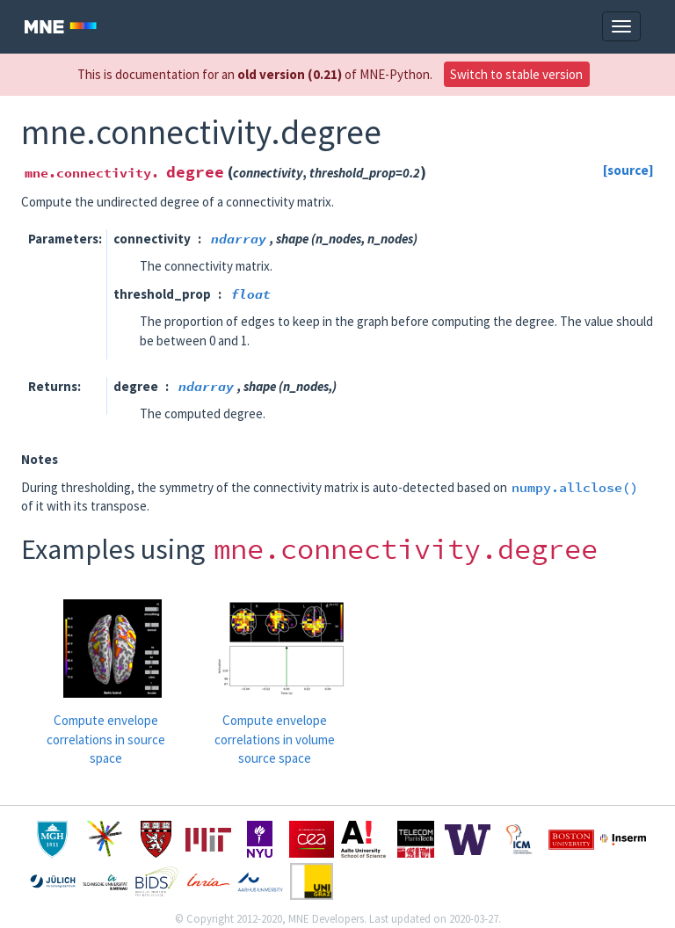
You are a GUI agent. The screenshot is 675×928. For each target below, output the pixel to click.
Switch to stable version (516, 74)
